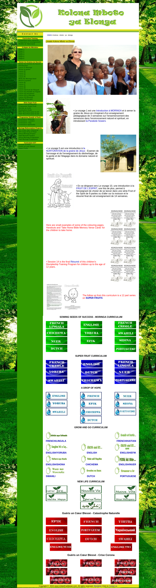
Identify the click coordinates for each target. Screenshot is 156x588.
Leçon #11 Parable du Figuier (30, 92)
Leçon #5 (22, 77)
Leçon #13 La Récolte (27, 95)
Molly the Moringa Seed (27, 78)
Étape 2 (21, 51)
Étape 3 (21, 53)
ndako (49, 35)
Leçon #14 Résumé (26, 97)
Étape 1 (21, 49)
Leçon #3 (22, 73)
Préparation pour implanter (29, 40)
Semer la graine (24, 69)
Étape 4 (21, 55)
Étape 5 (21, 56)
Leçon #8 (22, 86)
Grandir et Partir (25, 144)
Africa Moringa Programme (29, 137)
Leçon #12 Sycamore (26, 93)
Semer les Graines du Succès (30, 64)
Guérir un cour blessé (27, 146)
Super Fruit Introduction (28, 104)
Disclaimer (98, 586)
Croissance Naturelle (26, 119)
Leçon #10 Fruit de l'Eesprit (29, 90)
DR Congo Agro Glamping (28, 130)
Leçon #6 (22, 82)
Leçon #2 (22, 71)
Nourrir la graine (25, 80)
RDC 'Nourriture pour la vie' (29, 112)
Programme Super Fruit (27, 106)
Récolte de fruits (25, 108)
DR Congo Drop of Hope (28, 132)
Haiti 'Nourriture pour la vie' (29, 114)
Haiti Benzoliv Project (27, 135)
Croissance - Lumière (27, 121)
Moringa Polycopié (26, 99)
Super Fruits (23, 148)
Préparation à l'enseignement (30, 42)
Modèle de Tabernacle (27, 44)
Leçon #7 (22, 84)
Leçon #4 (22, 75)
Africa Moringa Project (27, 133)
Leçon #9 (22, 88)
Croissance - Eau (25, 123)
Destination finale (25, 110)
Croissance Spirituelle (27, 124)
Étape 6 (21, 58)
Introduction (23, 65)
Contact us (113, 586)
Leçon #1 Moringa (25, 67)
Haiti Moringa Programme (28, 139)
